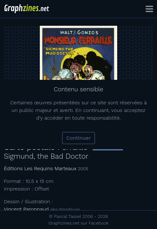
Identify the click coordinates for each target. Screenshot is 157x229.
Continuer (78, 138)
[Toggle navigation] (149, 8)
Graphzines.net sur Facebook (78, 223)
